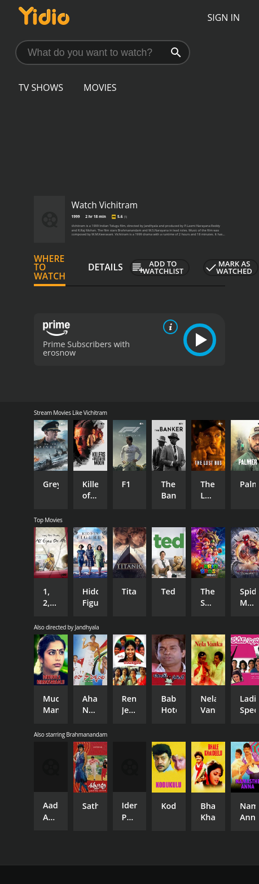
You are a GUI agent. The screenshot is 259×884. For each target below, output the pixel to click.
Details (105, 267)
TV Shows (41, 87)
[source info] (168, 327)
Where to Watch (49, 267)
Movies (100, 87)
